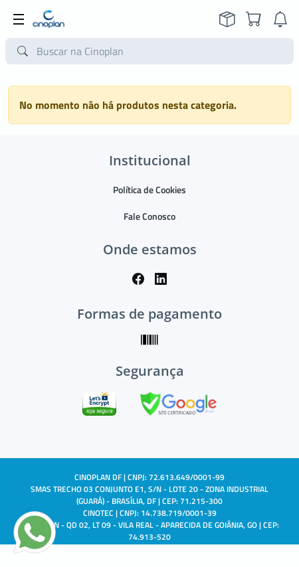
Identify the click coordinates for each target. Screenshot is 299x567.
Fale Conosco (149, 216)
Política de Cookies (149, 190)
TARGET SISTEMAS (180, 548)
